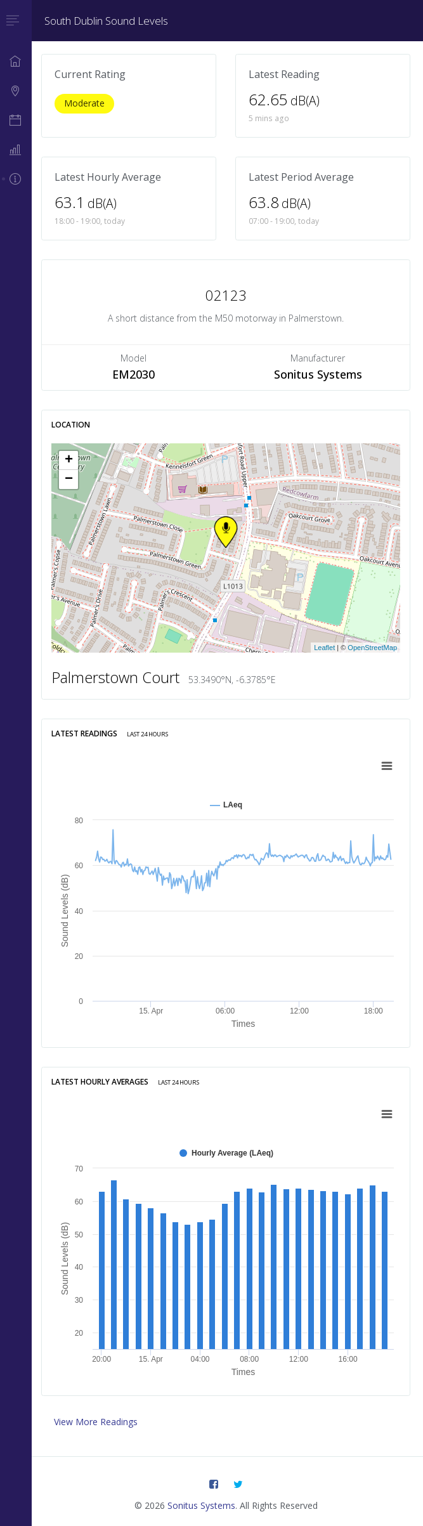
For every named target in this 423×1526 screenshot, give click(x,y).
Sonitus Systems (201, 1505)
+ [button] (69, 460)
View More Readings (96, 1422)
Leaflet (324, 647)
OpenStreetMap (372, 647)
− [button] (69, 479)
